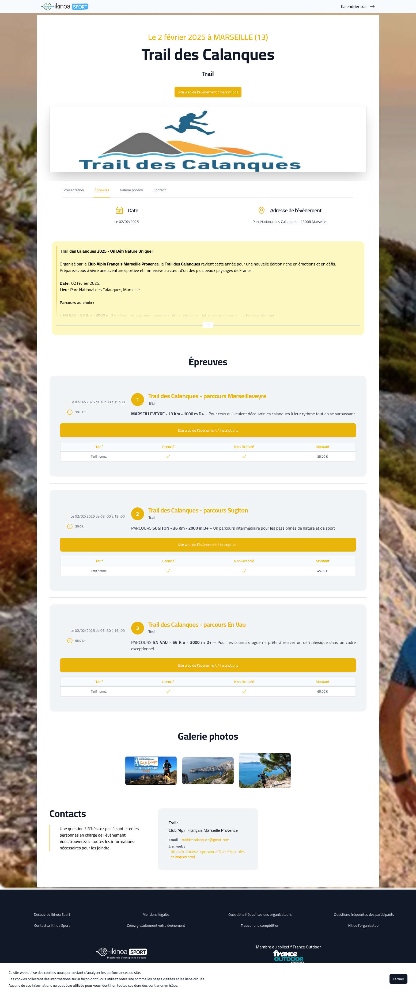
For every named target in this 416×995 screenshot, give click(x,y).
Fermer (398, 978)
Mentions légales (155, 914)
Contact (160, 190)
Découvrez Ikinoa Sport (52, 914)
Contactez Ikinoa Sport (52, 925)
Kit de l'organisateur (364, 925)
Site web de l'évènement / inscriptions (208, 92)
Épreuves (101, 190)
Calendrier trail (358, 6)
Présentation (73, 190)
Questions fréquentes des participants (364, 914)
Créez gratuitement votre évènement (156, 925)
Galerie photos (131, 190)
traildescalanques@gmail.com (205, 839)
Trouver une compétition (260, 925)
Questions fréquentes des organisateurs (260, 914)
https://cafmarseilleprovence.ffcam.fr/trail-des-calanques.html (208, 854)
